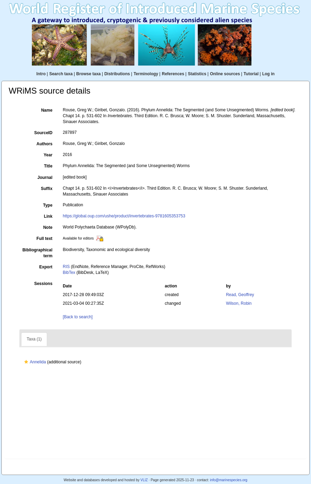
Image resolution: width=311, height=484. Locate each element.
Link (48, 216)
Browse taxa (88, 73)
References (173, 73)
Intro (41, 73)
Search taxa (60, 73)
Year (48, 155)
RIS (66, 266)
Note (48, 227)
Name (47, 110)
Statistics (197, 73)
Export (45, 267)
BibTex (69, 272)
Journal (44, 177)
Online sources (225, 73)
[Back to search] (77, 316)
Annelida (34, 362)
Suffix (46, 188)
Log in (268, 73)
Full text (44, 238)
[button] (26, 362)
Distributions (117, 73)
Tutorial (250, 73)
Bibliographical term (38, 253)
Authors (44, 143)
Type (47, 205)
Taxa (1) (34, 339)
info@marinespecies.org (228, 480)
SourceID (43, 132)
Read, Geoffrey (240, 294)
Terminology (146, 73)
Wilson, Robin (238, 303)
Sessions (43, 283)
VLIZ (144, 480)
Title (48, 166)
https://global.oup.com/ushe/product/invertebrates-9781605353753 (124, 216)
